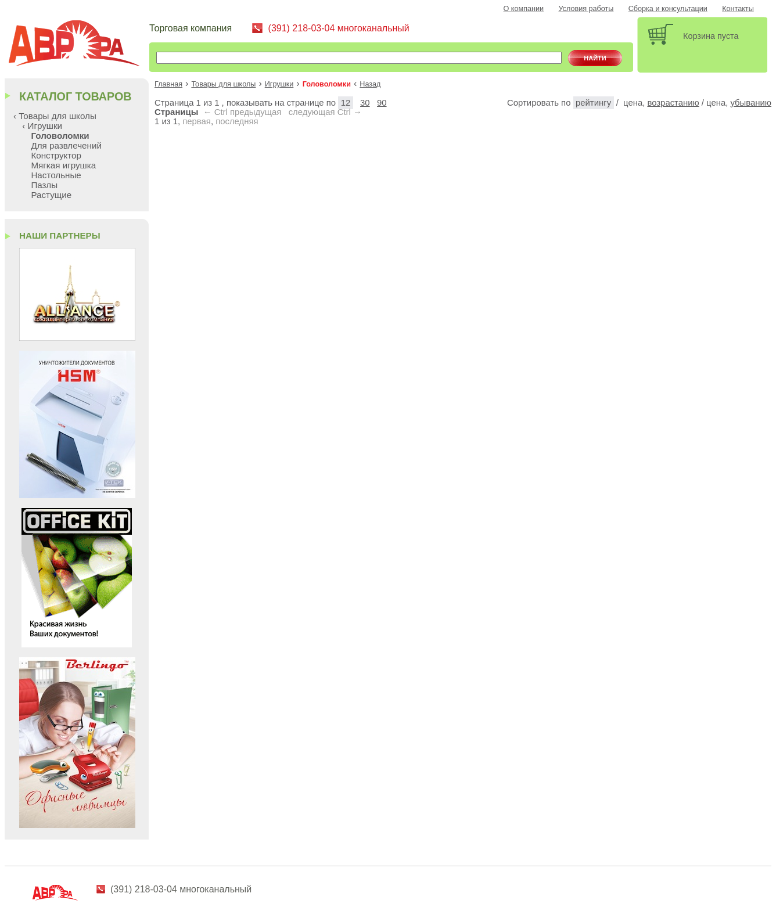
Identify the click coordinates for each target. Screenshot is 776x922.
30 (365, 102)
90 (382, 102)
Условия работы (585, 9)
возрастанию (673, 102)
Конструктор (56, 155)
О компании (524, 9)
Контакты (738, 9)
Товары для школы (223, 84)
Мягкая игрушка (63, 165)
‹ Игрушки (42, 126)
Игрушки (279, 84)
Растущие (51, 195)
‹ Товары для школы (54, 116)
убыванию (750, 102)
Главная (168, 84)
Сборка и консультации (667, 9)
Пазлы (44, 185)
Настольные (56, 175)
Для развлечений (66, 145)
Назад (370, 84)
